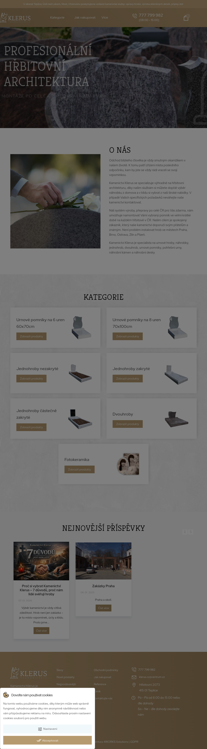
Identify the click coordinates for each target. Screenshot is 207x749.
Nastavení (47, 729)
